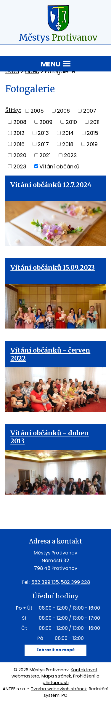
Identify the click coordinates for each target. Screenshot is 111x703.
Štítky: (13, 110)
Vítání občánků (59, 166)
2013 (43, 133)
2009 (45, 121)
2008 (19, 121)
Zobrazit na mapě (55, 650)
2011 (94, 121)
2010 (71, 121)
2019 (92, 144)
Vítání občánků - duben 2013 (49, 437)
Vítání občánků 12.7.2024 (50, 185)
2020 (19, 155)
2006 (63, 110)
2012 (19, 133)
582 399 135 (45, 582)
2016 (19, 144)
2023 (19, 166)
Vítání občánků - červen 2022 (50, 354)
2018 (67, 144)
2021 (45, 155)
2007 (89, 110)
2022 (70, 155)
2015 (92, 133)
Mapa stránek (56, 676)
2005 (37, 110)
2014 (68, 133)
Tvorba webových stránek (59, 689)
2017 (43, 144)
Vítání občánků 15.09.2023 (52, 268)
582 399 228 (75, 582)
